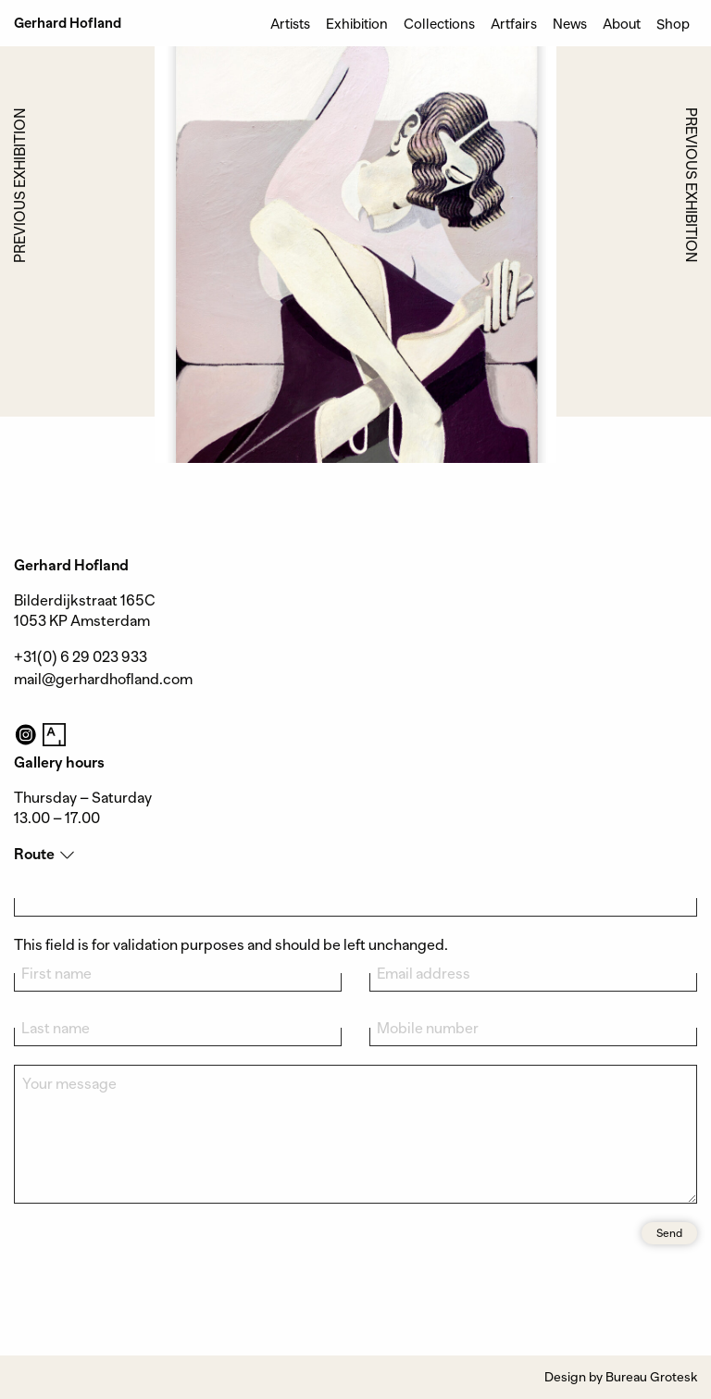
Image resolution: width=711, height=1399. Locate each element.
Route (34, 854)
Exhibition (357, 23)
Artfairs (514, 23)
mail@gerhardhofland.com (103, 679)
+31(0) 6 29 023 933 (80, 657)
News (570, 23)
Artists (290, 23)
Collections (439, 23)
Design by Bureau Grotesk (620, 1376)
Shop (673, 23)
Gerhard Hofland (67, 23)
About (622, 23)
